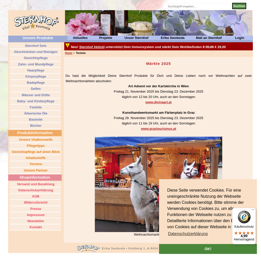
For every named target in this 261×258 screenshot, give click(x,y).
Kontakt (35, 227)
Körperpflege (35, 76)
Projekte (105, 38)
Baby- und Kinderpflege (35, 101)
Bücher (35, 125)
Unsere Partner (35, 170)
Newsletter (35, 221)
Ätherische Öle (35, 113)
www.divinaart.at (159, 102)
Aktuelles (80, 38)
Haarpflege (35, 70)
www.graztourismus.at (158, 129)
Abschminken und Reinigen (35, 52)
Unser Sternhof (136, 38)
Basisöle (35, 119)
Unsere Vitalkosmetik (35, 139)
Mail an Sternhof (209, 38)
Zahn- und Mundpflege (35, 64)
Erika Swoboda (173, 38)
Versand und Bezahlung (35, 184)
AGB (35, 196)
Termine (35, 164)
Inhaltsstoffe (35, 158)
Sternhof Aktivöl (92, 47)
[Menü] (253, 211)
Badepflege (35, 82)
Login (239, 38)
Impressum (35, 215)
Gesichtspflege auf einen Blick (35, 152)
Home (68, 53)
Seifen (35, 89)
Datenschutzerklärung (35, 190)
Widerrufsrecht (35, 202)
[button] (187, 234)
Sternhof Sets (35, 46)
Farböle (35, 107)
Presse (35, 209)
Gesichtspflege (35, 58)
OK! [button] (208, 249)
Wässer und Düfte (35, 95)
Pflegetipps (35, 146)
